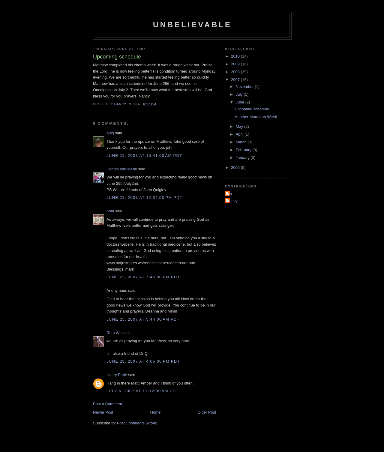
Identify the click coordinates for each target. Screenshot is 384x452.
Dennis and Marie (121, 169)
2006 (236, 167)
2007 (236, 79)
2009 (236, 64)
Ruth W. (113, 333)
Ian (229, 194)
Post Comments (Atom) (137, 423)
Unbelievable (192, 24)
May (240, 126)
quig (110, 133)
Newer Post (103, 412)
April (240, 134)
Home (155, 412)
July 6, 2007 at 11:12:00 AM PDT (142, 391)
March (242, 142)
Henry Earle (116, 375)
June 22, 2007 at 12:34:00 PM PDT (144, 197)
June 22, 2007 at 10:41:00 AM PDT (144, 155)
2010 (236, 56)
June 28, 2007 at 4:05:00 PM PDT (143, 361)
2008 (236, 72)
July (240, 94)
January (243, 157)
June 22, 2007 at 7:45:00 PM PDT (143, 277)
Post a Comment (107, 404)
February (244, 150)
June (240, 102)
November (245, 86)
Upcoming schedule (252, 109)
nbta (110, 211)
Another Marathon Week (256, 117)
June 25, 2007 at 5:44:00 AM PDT (143, 319)
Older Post (207, 412)
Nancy (232, 201)
